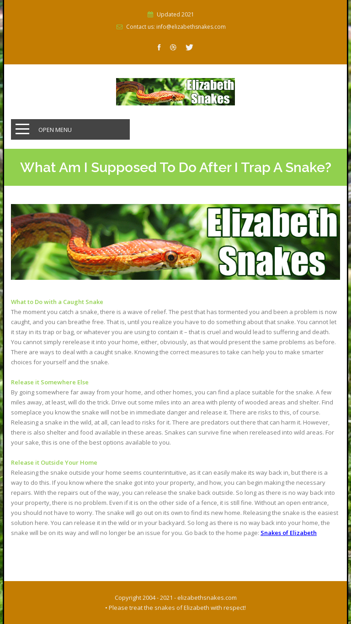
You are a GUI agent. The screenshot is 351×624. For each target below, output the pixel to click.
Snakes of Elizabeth (289, 533)
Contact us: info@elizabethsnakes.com (176, 27)
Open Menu (55, 130)
